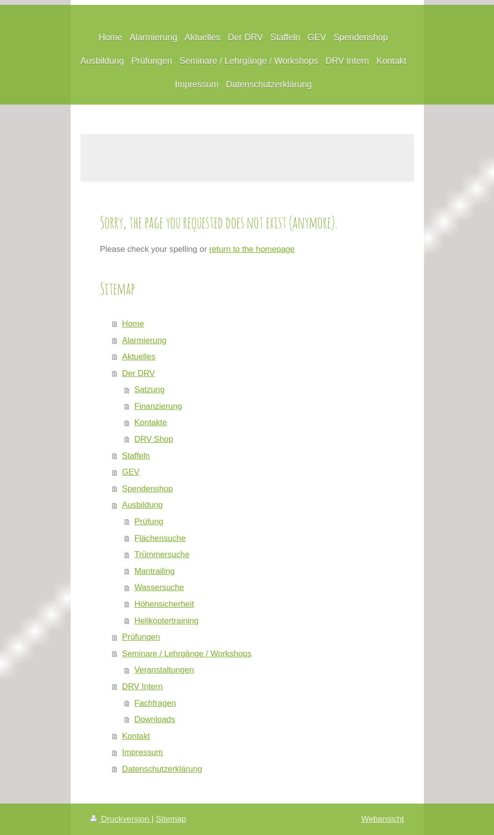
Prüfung (148, 521)
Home (133, 323)
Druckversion (121, 819)
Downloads (154, 719)
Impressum (142, 752)
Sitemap (171, 819)
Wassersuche (159, 587)
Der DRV (138, 373)
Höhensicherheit (164, 604)
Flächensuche (159, 538)
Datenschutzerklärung (162, 769)
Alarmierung (144, 340)
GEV (130, 472)
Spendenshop (147, 488)
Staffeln (136, 455)
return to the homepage (251, 249)
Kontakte (150, 422)
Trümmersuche (161, 554)
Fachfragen (155, 703)
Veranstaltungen (164, 669)
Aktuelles (139, 356)
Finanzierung (158, 406)
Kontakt (136, 736)
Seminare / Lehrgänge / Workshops (187, 653)
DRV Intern (142, 686)
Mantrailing (154, 571)
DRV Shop (153, 439)
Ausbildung (142, 505)
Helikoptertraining (166, 620)
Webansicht (382, 819)
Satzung (149, 389)
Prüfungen (141, 637)
